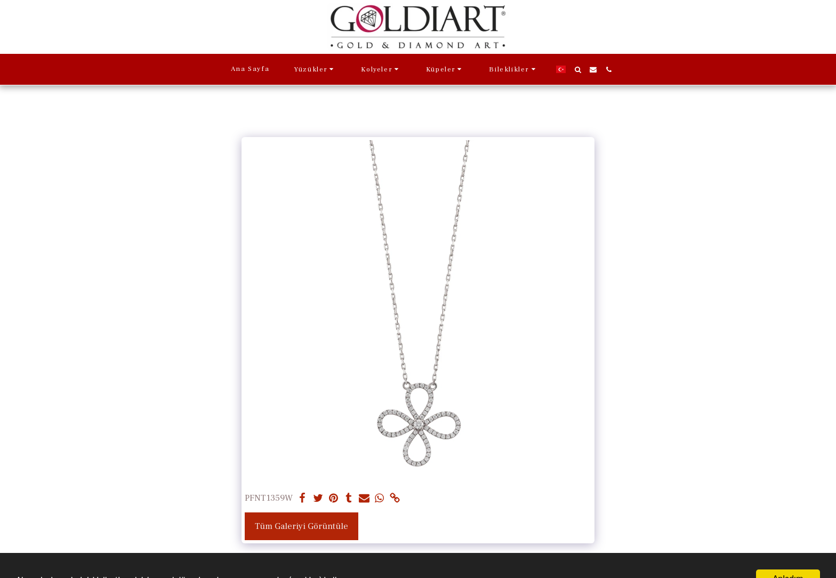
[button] (315, 69)
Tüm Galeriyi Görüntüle (301, 526)
